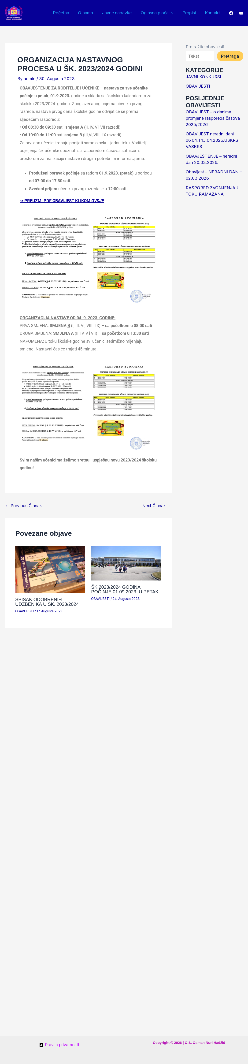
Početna (64, 12)
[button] (172, 13)
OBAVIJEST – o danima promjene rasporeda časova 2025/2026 (213, 118)
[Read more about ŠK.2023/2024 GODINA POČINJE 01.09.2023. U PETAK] (126, 563)
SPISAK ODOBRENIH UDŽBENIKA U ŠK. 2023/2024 (47, 602)
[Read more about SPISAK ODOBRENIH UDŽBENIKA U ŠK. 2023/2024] (50, 569)
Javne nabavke (119, 12)
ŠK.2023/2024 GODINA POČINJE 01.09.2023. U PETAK (125, 589)
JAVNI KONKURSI (203, 76)
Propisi (190, 12)
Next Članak (156, 506)
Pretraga (230, 56)
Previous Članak (23, 506)
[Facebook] (231, 13)
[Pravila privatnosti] (59, 1045)
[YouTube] (241, 13)
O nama (88, 12)
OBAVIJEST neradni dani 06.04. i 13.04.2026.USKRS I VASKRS (213, 140)
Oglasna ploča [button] (158, 13)
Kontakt (212, 12)
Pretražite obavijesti (205, 46)
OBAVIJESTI (24, 611)
